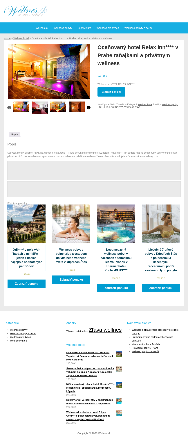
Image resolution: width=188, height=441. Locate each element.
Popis (14, 134)
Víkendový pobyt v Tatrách (146, 344)
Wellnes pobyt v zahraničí (145, 351)
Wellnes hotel (21, 38)
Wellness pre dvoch (108, 27)
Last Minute (84, 27)
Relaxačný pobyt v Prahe (145, 347)
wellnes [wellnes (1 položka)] (85, 331)
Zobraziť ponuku (111, 91)
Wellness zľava (132, 107)
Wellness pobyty (63, 27)
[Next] (89, 108)
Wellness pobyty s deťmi (138, 27)
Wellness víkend (18, 340)
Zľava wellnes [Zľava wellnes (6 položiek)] (105, 330)
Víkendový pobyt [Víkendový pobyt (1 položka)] (73, 331)
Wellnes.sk (42, 27)
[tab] (14, 134)
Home (7, 38)
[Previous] (9, 108)
